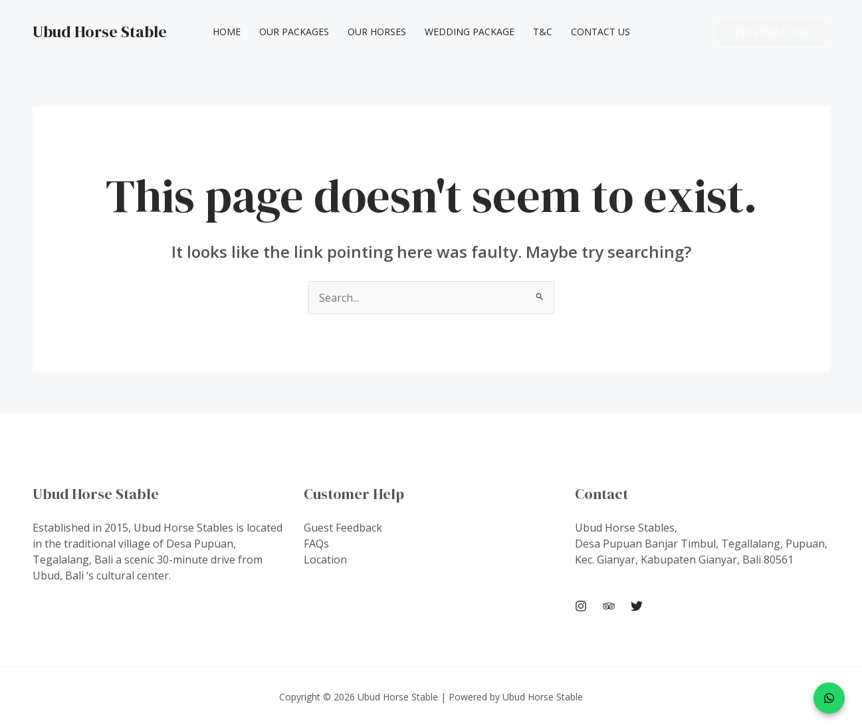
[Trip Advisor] (609, 606)
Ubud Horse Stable (100, 32)
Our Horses (377, 31)
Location (325, 559)
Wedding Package (469, 31)
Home (227, 31)
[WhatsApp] (829, 698)
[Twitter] (637, 606)
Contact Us (600, 31)
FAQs (316, 543)
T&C (542, 31)
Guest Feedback (343, 527)
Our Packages (294, 31)
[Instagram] (581, 606)
